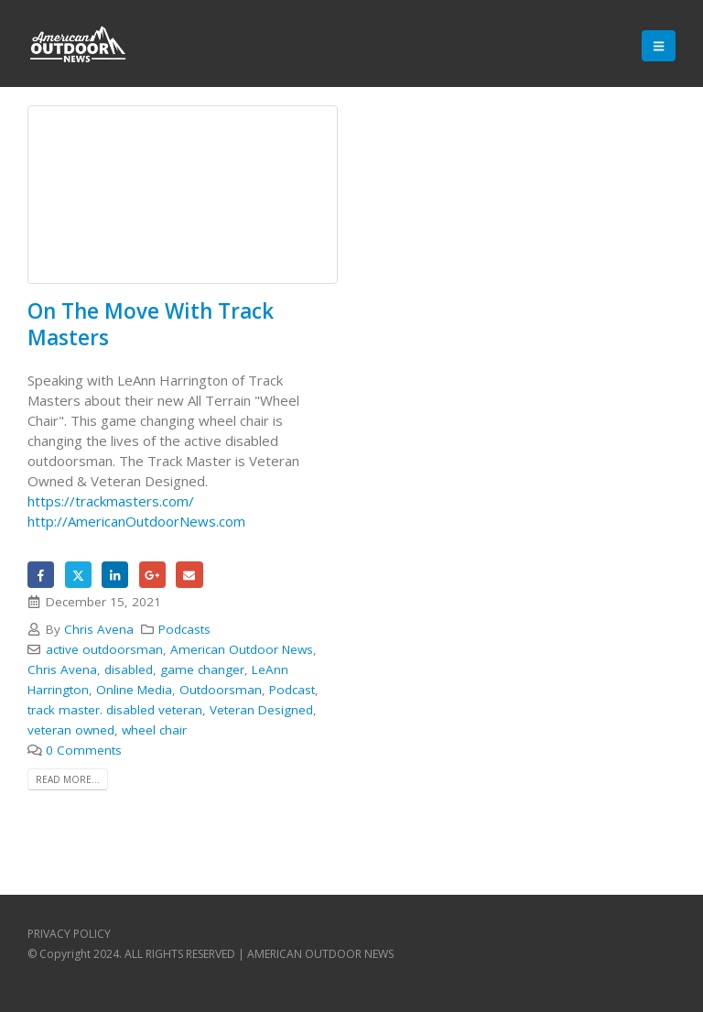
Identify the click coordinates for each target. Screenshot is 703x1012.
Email (189, 574)
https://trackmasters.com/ (110, 501)
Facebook (40, 574)
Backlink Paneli (72, 828)
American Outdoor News (241, 649)
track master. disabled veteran (114, 710)
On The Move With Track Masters (150, 324)
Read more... (68, 779)
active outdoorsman (104, 649)
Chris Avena (99, 629)
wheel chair (154, 730)
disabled (128, 669)
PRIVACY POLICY (69, 933)
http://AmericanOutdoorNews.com (136, 521)
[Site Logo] (77, 46)
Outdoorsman (220, 689)
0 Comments (84, 750)
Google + (152, 574)
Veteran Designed (261, 710)
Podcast (292, 689)
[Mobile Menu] (659, 45)
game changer (202, 669)
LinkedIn (115, 574)
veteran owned (70, 730)
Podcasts (184, 629)
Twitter (78, 574)
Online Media (134, 689)
